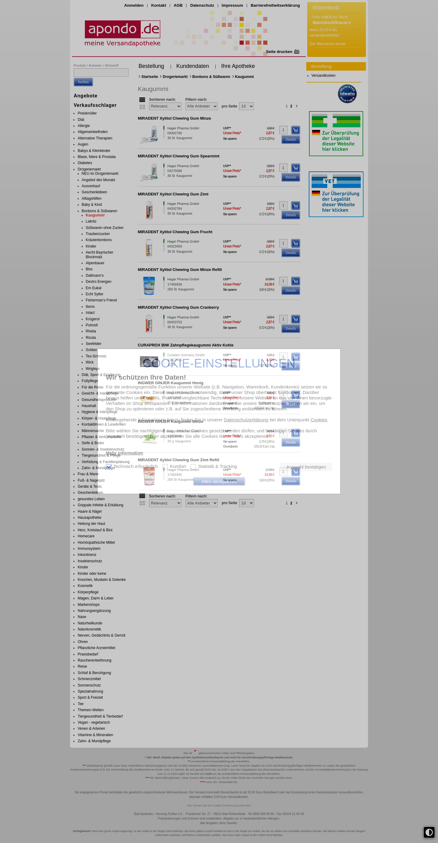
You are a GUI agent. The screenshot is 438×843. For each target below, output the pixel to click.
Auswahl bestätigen (306, 466)
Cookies (319, 419)
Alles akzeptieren (219, 481)
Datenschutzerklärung (246, 419)
